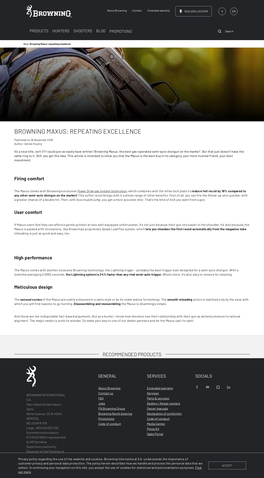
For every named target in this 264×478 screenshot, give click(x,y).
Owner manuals (157, 408)
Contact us (105, 393)
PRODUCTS (39, 30)
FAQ (101, 398)
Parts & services (158, 398)
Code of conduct (109, 424)
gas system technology (102, 191)
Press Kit (153, 429)
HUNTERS (60, 30)
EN (234, 11)
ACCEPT (227, 465)
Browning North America (115, 413)
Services (153, 393)
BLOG (101, 30)
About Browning (109, 388)
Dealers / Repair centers (163, 403)
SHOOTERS (82, 30)
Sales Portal (155, 434)
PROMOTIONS (120, 31)
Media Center (156, 424)
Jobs (101, 403)
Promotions (106, 418)
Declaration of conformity (164, 413)
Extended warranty (160, 388)
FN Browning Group (111, 408)
